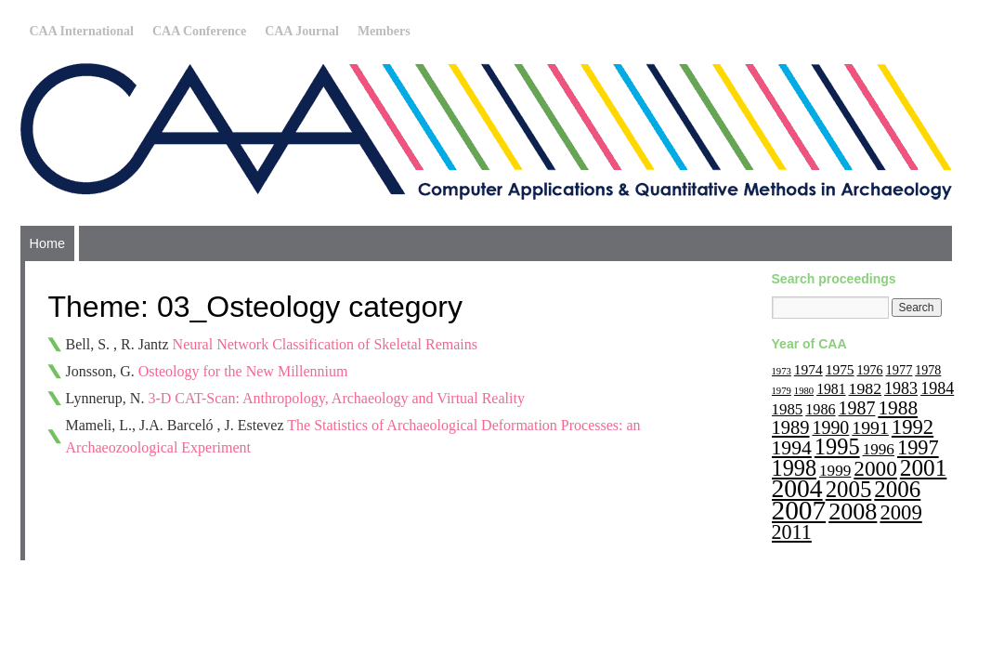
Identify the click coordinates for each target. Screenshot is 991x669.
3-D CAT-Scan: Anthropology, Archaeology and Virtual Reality (336, 398)
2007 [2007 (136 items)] (799, 510)
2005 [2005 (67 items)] (849, 489)
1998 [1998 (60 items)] (794, 467)
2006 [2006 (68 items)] (897, 489)
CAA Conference (199, 31)
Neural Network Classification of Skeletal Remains (325, 344)
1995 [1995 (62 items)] (837, 446)
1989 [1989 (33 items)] (791, 427)
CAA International (82, 31)
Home (47, 243)
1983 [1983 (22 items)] (901, 388)
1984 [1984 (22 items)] (937, 388)
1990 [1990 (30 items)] (831, 427)
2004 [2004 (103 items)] (797, 488)
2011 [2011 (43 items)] (792, 532)
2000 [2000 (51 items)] (875, 468)
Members (384, 31)
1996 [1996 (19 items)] (878, 449)
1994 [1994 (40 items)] (792, 448)
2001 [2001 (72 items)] (923, 467)
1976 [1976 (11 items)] (870, 370)
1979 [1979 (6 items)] (781, 391)
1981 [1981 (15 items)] (830, 389)
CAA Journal (302, 31)
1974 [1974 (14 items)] (808, 369)
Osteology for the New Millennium (243, 371)
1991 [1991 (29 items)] (870, 427)
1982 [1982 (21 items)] (865, 388)
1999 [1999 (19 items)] (835, 470)
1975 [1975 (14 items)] (840, 369)
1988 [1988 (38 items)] (898, 408)
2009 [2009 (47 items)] (900, 512)
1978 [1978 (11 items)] (928, 370)
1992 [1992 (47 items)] (912, 427)
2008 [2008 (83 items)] (852, 511)
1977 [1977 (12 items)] (899, 369)
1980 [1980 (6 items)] (804, 391)
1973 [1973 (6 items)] (781, 371)
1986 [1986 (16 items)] (820, 409)
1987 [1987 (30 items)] (857, 408)
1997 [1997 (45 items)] (918, 447)
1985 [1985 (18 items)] (787, 409)
